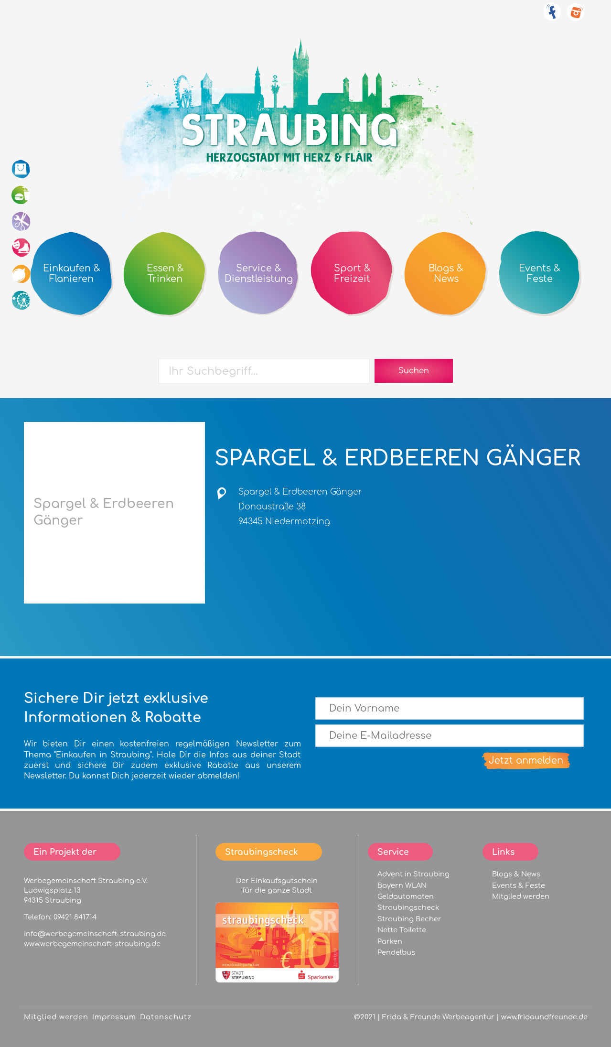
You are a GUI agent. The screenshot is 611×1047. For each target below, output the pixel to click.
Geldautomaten (405, 896)
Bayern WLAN (402, 885)
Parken (389, 941)
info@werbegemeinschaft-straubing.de (95, 934)
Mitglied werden (520, 896)
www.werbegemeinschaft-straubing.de (92, 944)
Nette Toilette (401, 930)
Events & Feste (518, 885)
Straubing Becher (409, 919)
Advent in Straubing (413, 874)
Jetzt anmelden (526, 761)
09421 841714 (75, 917)
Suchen (413, 371)
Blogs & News (516, 874)
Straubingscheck (408, 907)
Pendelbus (396, 952)
